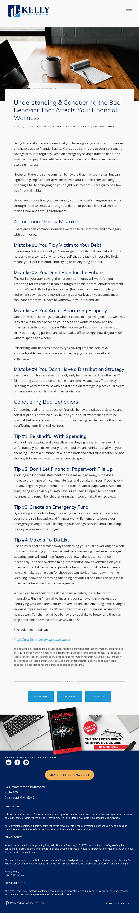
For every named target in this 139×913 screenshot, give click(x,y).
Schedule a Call (118, 903)
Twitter (69, 696)
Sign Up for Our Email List (69, 774)
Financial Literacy (48, 126)
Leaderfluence (103, 126)
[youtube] (26, 762)
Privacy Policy (12, 871)
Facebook (41, 696)
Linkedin (98, 696)
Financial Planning (77, 126)
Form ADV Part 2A (14, 875)
